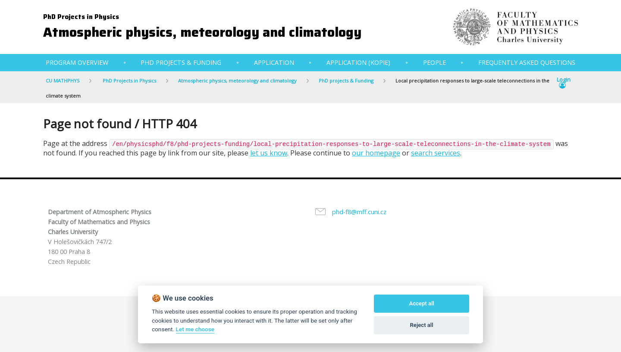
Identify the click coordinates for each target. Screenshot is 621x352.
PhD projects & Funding (181, 62)
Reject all (421, 325)
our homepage (376, 153)
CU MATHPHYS (62, 80)
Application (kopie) (358, 62)
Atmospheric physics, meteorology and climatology (202, 32)
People (434, 62)
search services (435, 153)
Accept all (421, 303)
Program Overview (77, 62)
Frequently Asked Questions (526, 62)
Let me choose (195, 329)
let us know (268, 153)
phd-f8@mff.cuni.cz (359, 212)
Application (274, 62)
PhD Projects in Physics (81, 17)
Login (564, 83)
